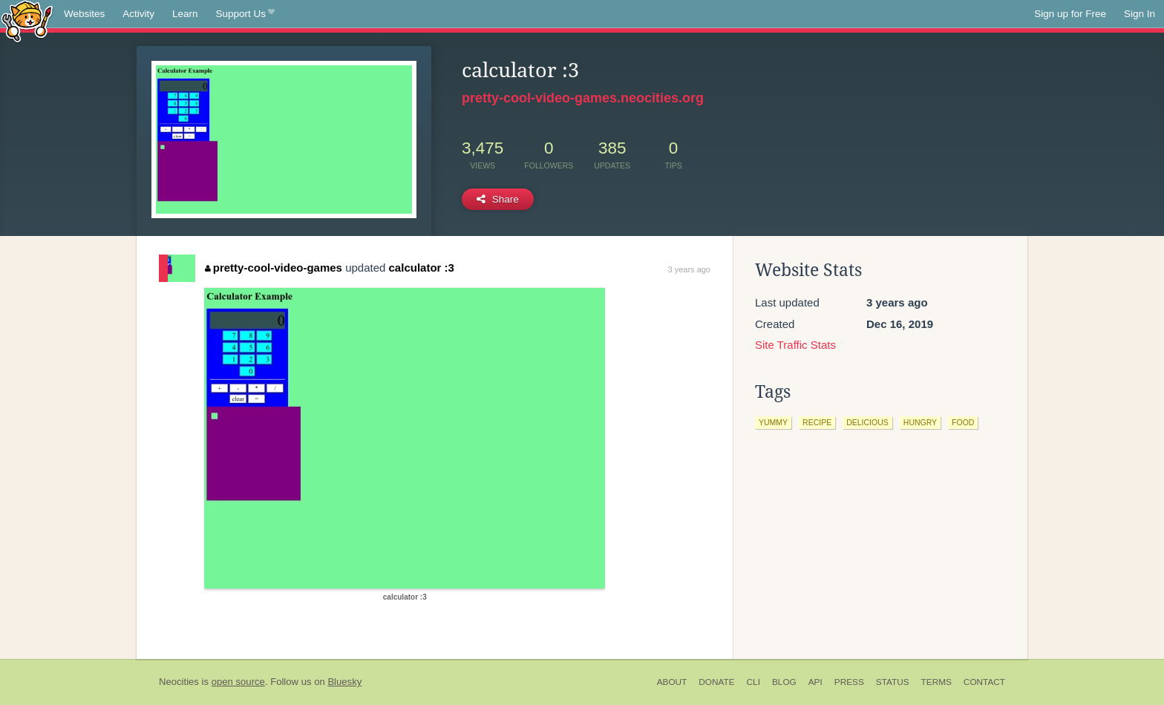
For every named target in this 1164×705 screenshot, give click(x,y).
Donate (716, 682)
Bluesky (344, 681)
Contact (984, 682)
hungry (920, 422)
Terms (936, 682)
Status (892, 682)
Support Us (245, 14)
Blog (784, 682)
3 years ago (689, 269)
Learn (185, 13)
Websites (84, 13)
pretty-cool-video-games (273, 267)
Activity (138, 13)
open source (238, 681)
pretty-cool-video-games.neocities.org (583, 98)
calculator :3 (421, 267)
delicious (867, 422)
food (963, 422)
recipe (816, 422)
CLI (753, 682)
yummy (773, 422)
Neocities (179, 681)
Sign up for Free (1070, 13)
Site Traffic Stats (795, 344)
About (672, 682)
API (815, 682)
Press (849, 682)
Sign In (1139, 13)
